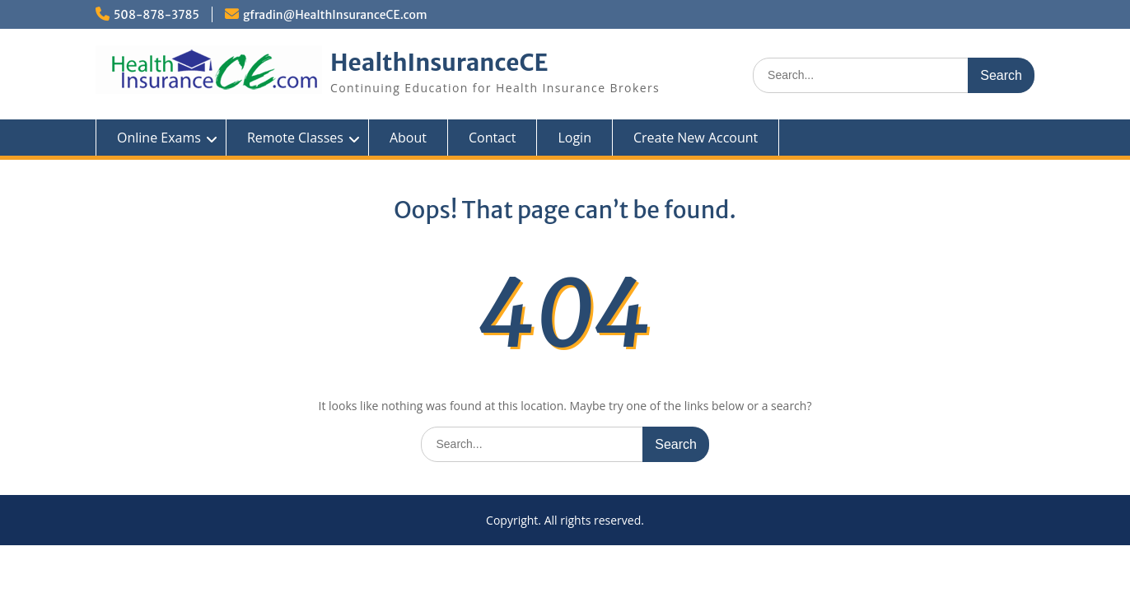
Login (574, 137)
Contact (492, 137)
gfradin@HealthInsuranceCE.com (335, 14)
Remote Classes (295, 137)
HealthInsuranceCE (439, 62)
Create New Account (695, 137)
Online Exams (159, 137)
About (408, 137)
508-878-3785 (156, 14)
